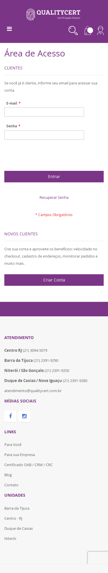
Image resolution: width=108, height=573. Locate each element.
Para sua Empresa (19, 454)
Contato (11, 484)
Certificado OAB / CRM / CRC (28, 464)
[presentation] (48, 156)
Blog (8, 474)
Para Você (12, 444)
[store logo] (54, 13)
